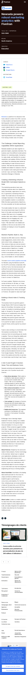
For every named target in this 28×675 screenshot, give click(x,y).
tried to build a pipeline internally (16, 260)
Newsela (3, 116)
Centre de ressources (20, 604)
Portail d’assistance (20, 630)
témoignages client (6, 604)
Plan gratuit (4, 591)
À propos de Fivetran (20, 619)
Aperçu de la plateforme (18, 572)
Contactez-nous (5, 624)
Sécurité (17, 574)
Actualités (17, 607)
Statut (3, 633)
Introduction (18, 588)
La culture (4, 621)
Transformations (5, 574)
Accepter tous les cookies (13, 666)
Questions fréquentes (20, 636)
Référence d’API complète (5, 637)
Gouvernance (5, 577)
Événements (4, 609)
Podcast (3, 613)
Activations (4, 580)
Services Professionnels (18, 610)
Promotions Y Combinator (4, 595)
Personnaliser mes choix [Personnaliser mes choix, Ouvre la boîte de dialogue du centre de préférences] (12, 670)
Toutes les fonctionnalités (19, 591)
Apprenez (3, 607)
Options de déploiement (18, 581)
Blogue (16, 602)
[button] (25, 2)
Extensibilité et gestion (18, 577)
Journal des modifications (18, 633)
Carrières (17, 621)
